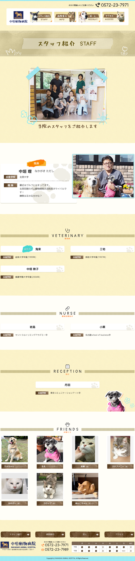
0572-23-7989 (55, 549)
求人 (85, 534)
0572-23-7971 (115, 5)
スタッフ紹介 (16, 534)
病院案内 (50, 534)
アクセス (119, 534)
